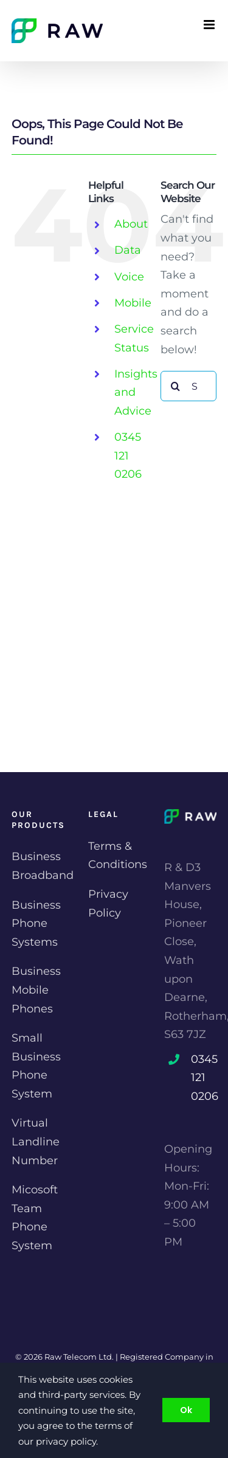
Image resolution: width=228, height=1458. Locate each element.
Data (127, 250)
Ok (186, 1410)
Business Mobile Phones (36, 990)
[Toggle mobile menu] (210, 24)
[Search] (176, 386)
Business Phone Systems (36, 923)
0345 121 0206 (128, 455)
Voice (129, 276)
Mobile (132, 303)
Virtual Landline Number (36, 1141)
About (131, 224)
